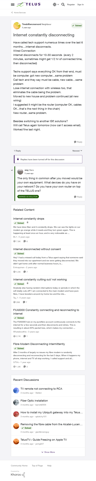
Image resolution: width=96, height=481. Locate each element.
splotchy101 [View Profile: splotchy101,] (41, 416)
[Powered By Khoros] (48, 474)
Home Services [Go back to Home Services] (18, 12)
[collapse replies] (12, 170)
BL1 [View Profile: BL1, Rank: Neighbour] (15, 237)
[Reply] (78, 142)
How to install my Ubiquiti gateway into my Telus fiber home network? (50, 412)
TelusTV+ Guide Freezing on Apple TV (44, 439)
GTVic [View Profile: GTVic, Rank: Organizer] (16, 362)
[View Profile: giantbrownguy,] (16, 426)
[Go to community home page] (29, 4)
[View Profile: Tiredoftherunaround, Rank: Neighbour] (17, 25)
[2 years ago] (31, 267)
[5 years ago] (24, 236)
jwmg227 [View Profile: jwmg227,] (39, 444)
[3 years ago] (33, 331)
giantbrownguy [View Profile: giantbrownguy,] (42, 432)
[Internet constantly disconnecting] (29, 173)
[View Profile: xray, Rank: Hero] (20, 172)
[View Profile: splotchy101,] (16, 414)
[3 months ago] (27, 392)
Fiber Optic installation (34, 400)
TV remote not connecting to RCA (41, 388)
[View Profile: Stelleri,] (16, 390)
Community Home (19, 465)
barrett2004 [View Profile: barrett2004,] (40, 404)
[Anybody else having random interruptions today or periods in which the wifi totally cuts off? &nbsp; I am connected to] (48, 290)
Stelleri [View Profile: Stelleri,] (38, 393)
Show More (48, 452)
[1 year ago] (25, 362)
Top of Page (37, 465)
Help (49, 465)
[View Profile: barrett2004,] (16, 402)
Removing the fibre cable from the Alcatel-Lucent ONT (51, 424)
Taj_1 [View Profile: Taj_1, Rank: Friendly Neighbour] (15, 297)
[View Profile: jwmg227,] (16, 441)
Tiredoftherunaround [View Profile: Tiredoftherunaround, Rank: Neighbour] (31, 24)
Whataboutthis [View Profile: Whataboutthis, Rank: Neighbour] (20, 331)
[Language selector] (56, 4)
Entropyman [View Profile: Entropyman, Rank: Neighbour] (18, 267)
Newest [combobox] (77, 150)
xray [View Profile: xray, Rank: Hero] (27, 170)
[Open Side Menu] (12, 4)
